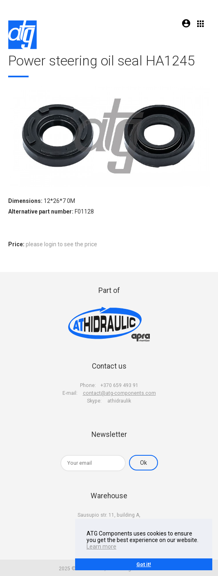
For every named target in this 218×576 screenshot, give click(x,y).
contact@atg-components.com (119, 393)
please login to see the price (61, 244)
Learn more (101, 546)
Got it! (143, 564)
